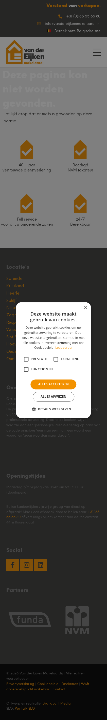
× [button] (85, 307)
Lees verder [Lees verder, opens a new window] (64, 348)
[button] (53, 409)
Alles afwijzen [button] (53, 396)
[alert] (53, 360)
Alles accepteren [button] (53, 384)
